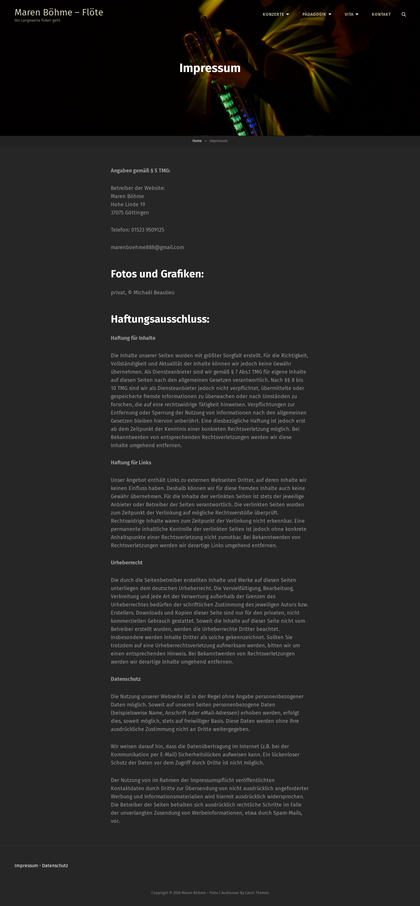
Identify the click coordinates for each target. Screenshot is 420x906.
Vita (349, 14)
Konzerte (273, 14)
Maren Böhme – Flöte (59, 12)
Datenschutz (55, 865)
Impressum (26, 865)
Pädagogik (314, 14)
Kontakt (381, 14)
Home (197, 141)
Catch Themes (257, 893)
